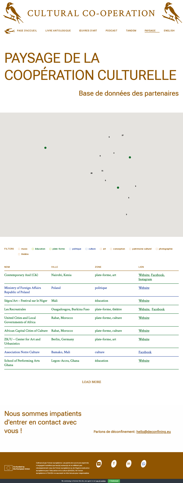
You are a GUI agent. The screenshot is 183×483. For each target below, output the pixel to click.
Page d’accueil (27, 30)
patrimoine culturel (142, 249)
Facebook (157, 275)
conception (119, 249)
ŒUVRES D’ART (88, 30)
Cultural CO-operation (91, 13)
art (104, 249)
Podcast (112, 30)
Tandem (131, 30)
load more (91, 382)
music (24, 249)
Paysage (150, 30)
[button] (130, 157)
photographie (166, 249)
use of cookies (101, 481)
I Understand (114, 481)
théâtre (25, 254)
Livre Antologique (58, 30)
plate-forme (59, 249)
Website (144, 275)
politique (76, 249)
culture (92, 249)
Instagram (145, 279)
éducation (40, 249)
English (169, 30)
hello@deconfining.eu (153, 432)
